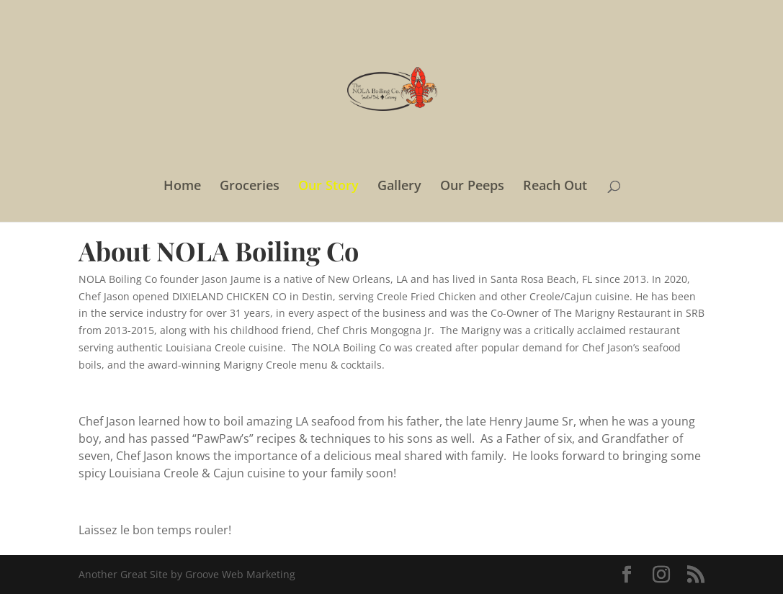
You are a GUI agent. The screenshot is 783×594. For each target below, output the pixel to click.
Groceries (249, 187)
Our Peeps (472, 187)
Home (182, 187)
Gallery (399, 187)
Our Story (328, 187)
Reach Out (555, 187)
